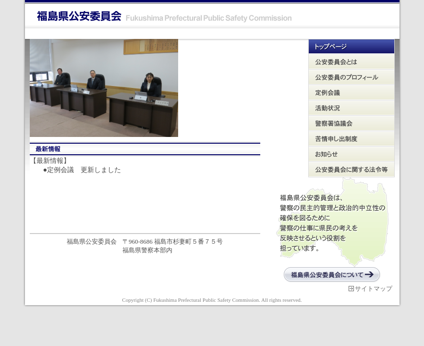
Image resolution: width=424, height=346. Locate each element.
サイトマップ (373, 288)
